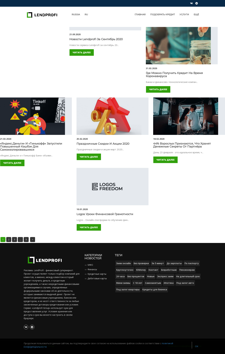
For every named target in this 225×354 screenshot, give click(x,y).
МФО (90, 264)
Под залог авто (185, 282)
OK (196, 346)
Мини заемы (123, 282)
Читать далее (82, 52)
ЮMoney (141, 269)
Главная (140, 14)
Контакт (153, 269)
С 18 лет (137, 282)
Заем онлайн (123, 263)
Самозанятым (153, 282)
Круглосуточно (124, 269)
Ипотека (169, 282)
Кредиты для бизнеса (154, 289)
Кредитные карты (97, 273)
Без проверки (141, 263)
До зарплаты (174, 263)
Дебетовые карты (97, 278)
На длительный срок (188, 276)
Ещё (196, 14)
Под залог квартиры (128, 289)
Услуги (184, 14)
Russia (76, 14)
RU (86, 14)
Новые (150, 276)
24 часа (120, 276)
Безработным (169, 269)
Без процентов (135, 276)
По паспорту (191, 263)
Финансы (92, 269)
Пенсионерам (187, 269)
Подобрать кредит (162, 14)
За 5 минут (158, 263)
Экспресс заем (165, 276)
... (20, 239)
